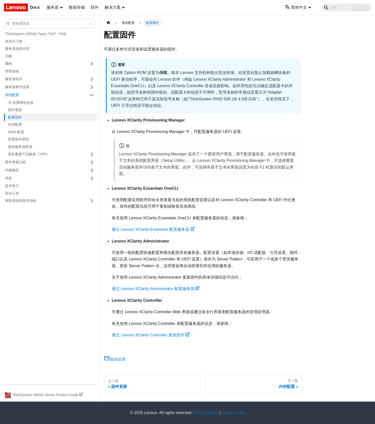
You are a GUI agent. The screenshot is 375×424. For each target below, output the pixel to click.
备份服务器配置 (20, 147)
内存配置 (15, 124)
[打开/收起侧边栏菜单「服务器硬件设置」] (91, 87)
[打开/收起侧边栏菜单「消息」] (91, 178)
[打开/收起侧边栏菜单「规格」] (91, 64)
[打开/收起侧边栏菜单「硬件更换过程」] (91, 162)
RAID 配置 (16, 132)
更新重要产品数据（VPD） (29, 154)
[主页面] (108, 23)
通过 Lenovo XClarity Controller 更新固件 (150, 335)
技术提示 (12, 186)
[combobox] (12, 23)
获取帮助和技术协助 (20, 201)
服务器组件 (13, 79)
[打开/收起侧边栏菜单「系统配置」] (91, 95)
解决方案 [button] (113, 7)
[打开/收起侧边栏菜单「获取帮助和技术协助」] (91, 201)
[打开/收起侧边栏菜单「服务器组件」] (91, 79)
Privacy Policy (205, 413)
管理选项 (12, 71)
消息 (8, 178)
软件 (95, 7)
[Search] (346, 7)
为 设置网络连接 (20, 103)
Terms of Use (233, 413)
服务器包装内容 (17, 49)
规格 (8, 63)
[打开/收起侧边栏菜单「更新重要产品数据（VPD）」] (91, 154)
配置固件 (15, 117)
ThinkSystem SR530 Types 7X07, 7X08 (35, 34)
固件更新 (15, 110)
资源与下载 (13, 41)
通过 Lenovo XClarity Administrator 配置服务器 (155, 289)
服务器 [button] (53, 7)
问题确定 (12, 170)
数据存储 (77, 7)
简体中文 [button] (296, 7)
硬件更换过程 (15, 162)
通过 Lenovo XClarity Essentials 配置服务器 (153, 229)
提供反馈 (115, 359)
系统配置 (12, 95)
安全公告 (12, 193)
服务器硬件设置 (17, 87)
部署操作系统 (18, 139)
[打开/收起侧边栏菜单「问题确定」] (91, 170)
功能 (8, 56)
